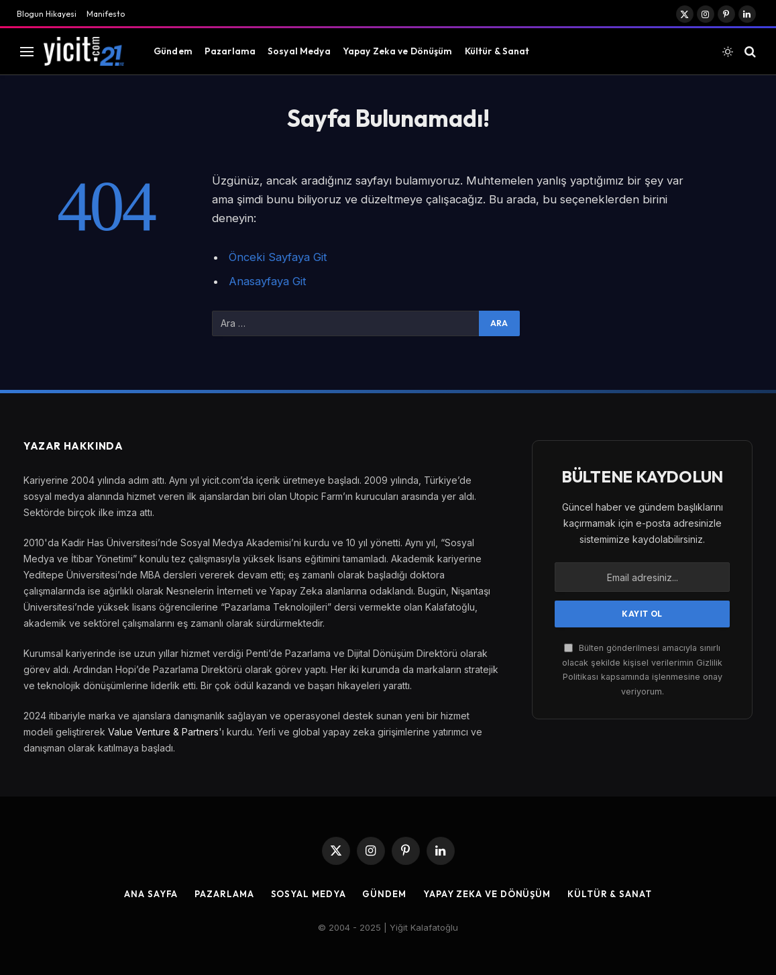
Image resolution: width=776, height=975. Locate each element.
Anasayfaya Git (268, 281)
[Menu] (27, 51)
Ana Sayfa (151, 893)
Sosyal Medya (299, 51)
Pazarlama (230, 51)
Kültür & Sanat (497, 51)
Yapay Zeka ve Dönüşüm (398, 51)
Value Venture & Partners (163, 731)
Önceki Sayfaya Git (278, 257)
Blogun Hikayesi (46, 14)
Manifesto (106, 14)
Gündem (173, 51)
